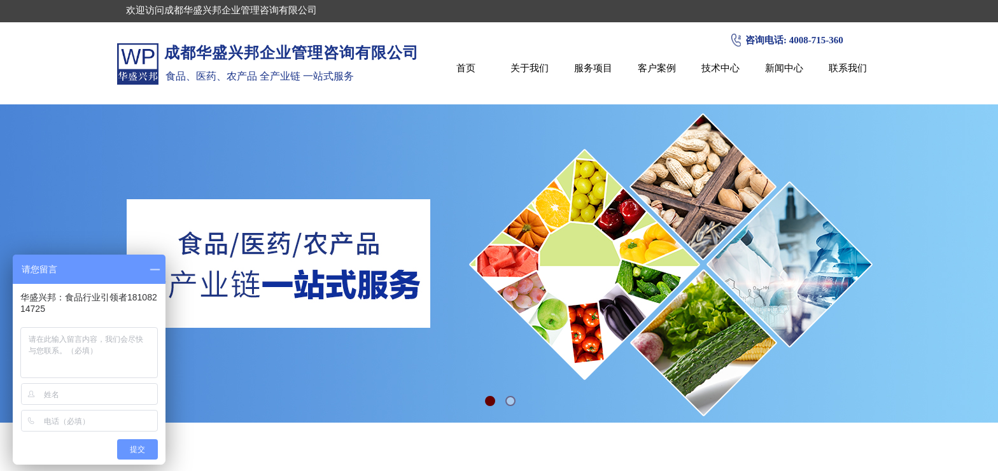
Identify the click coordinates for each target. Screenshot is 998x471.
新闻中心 (784, 67)
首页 (465, 67)
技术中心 (720, 67)
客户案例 (657, 67)
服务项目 (593, 67)
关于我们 (529, 67)
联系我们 (848, 67)
